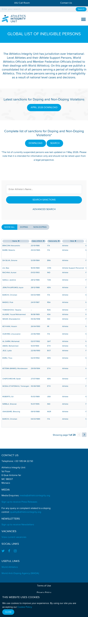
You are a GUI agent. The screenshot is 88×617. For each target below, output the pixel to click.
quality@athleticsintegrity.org (25, 512)
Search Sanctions (44, 200)
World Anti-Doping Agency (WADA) (20, 573)
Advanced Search (44, 209)
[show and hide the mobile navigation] (83, 19)
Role (73, 241)
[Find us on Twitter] (4, 551)
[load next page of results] (84, 434)
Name (15, 241)
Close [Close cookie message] (8, 612)
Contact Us (66, 3)
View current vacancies (14, 537)
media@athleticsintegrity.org (35, 495)
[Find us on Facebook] (9, 551)
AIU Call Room (22, 3)
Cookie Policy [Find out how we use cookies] (24, 607)
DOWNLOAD (35, 143)
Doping (24, 227)
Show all (9, 227)
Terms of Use (44, 586)
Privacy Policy (44, 592)
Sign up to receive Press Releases (19, 502)
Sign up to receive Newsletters (18, 524)
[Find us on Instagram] (15, 551)
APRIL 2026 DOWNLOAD (44, 107)
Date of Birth (38, 241)
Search (81, 9)
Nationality (54, 241)
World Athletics (10, 567)
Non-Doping (40, 227)
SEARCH (54, 143)
